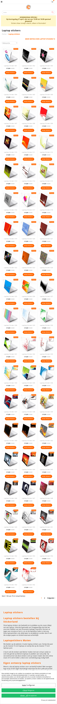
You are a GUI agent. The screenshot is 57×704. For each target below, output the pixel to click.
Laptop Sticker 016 (10, 210)
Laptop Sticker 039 (46, 412)
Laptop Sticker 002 (28, 66)
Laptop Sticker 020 (28, 239)
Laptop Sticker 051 (46, 527)
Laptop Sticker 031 (10, 354)
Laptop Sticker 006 (46, 94)
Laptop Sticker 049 (10, 527)
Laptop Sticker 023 (28, 267)
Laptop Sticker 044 (28, 469)
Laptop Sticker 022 (10, 267)
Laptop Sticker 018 (46, 210)
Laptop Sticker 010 (10, 152)
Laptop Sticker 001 (10, 66)
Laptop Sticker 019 (10, 239)
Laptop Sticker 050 (28, 527)
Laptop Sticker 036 (46, 383)
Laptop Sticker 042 (46, 440)
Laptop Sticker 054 (46, 556)
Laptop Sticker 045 (46, 469)
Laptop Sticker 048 (46, 498)
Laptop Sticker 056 (28, 585)
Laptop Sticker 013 (10, 181)
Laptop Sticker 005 (28, 94)
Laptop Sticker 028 (10, 325)
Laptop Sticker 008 (28, 123)
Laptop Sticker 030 (46, 325)
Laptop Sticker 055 (10, 585)
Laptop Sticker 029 (28, 325)
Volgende (51, 598)
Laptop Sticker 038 (28, 412)
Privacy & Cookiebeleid (48, 700)
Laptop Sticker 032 (28, 354)
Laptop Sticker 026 (28, 296)
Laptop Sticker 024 (46, 267)
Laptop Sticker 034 (10, 383)
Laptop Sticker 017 (28, 210)
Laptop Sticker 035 (28, 383)
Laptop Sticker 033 (46, 354)
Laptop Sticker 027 (46, 296)
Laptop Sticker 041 (28, 440)
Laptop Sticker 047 (28, 498)
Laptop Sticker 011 (28, 152)
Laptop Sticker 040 (10, 440)
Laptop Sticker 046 (10, 498)
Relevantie (6, 43)
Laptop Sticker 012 (46, 152)
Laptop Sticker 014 (28, 181)
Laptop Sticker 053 (28, 556)
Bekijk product (10, 72)
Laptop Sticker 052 (10, 556)
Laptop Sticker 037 (10, 412)
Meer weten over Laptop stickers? (40, 39)
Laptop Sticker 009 (46, 123)
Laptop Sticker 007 (10, 123)
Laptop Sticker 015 (46, 181)
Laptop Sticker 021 (46, 239)
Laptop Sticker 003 (46, 66)
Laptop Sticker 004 (10, 94)
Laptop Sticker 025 (10, 296)
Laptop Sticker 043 (10, 469)
